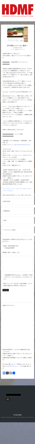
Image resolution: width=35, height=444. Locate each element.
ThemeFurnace (30, 417)
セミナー (22, 49)
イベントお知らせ (15, 49)
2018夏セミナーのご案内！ (17, 45)
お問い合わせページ (15, 366)
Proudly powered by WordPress (8, 417)
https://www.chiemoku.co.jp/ (22, 144)
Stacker (17, 415)
